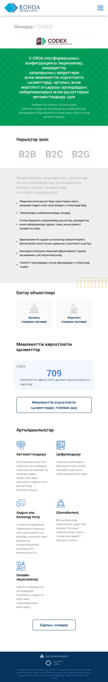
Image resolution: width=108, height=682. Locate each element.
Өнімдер (23, 26)
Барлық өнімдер (54, 625)
